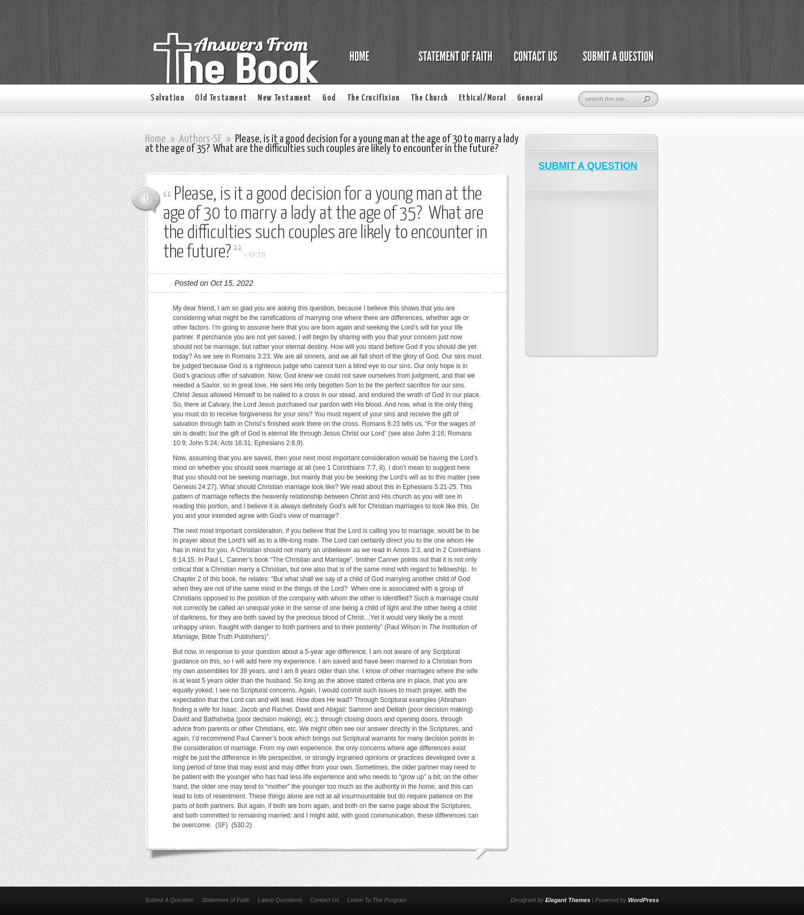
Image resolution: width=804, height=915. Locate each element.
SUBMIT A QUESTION (588, 166)
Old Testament (221, 98)
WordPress (643, 900)
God (329, 98)
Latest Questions (280, 900)
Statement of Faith (226, 900)
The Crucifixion (373, 98)
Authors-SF (200, 139)
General (530, 98)
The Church (429, 98)
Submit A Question (169, 900)
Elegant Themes (567, 900)
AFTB (257, 255)
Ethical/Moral (482, 98)
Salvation (167, 98)
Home (155, 139)
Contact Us (324, 900)
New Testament (284, 98)
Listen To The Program (377, 900)
